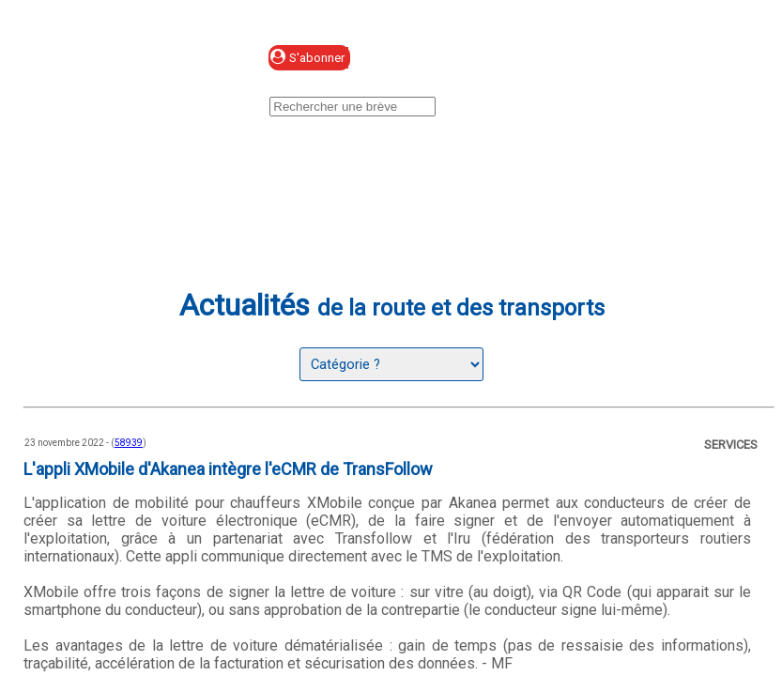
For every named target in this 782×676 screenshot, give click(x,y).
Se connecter (474, 59)
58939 (129, 443)
